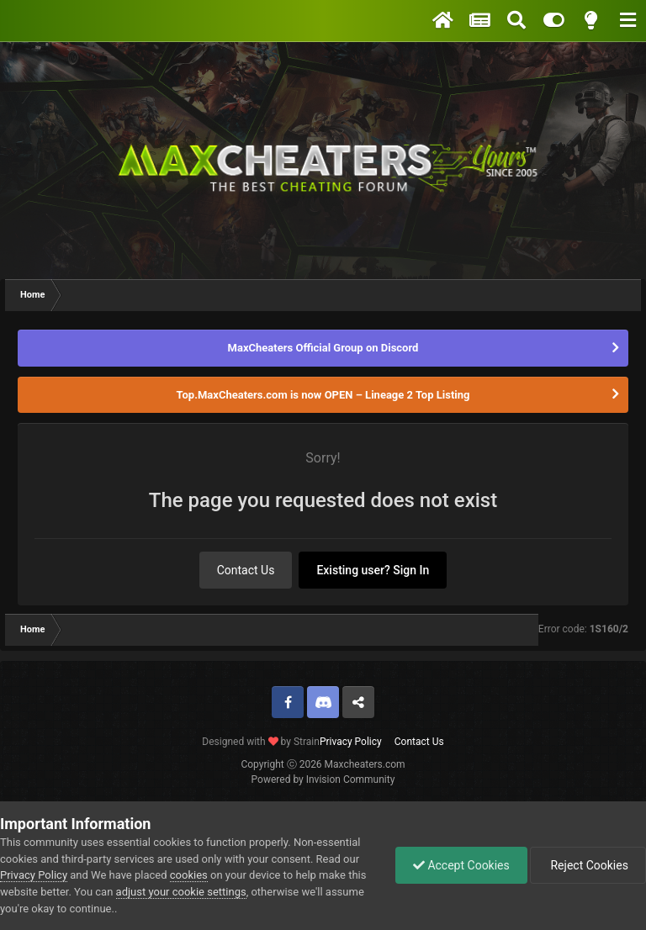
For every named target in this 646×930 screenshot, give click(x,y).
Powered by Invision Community (323, 779)
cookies (189, 875)
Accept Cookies (461, 865)
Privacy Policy (351, 742)
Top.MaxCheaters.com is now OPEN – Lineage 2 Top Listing (323, 394)
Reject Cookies (588, 865)
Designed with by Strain (261, 742)
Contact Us (246, 570)
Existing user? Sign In (372, 570)
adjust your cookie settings (181, 891)
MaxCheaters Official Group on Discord (323, 347)
